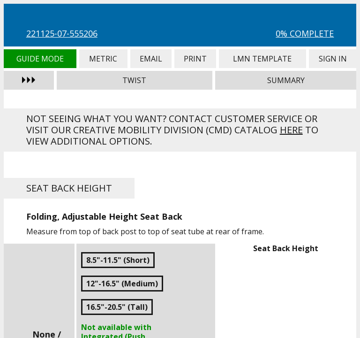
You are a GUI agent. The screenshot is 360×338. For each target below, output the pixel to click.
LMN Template (262, 58)
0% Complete (305, 33)
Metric (103, 58)
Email (151, 58)
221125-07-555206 (62, 33)
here (291, 129)
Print (195, 58)
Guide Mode (40, 58)
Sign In (333, 58)
